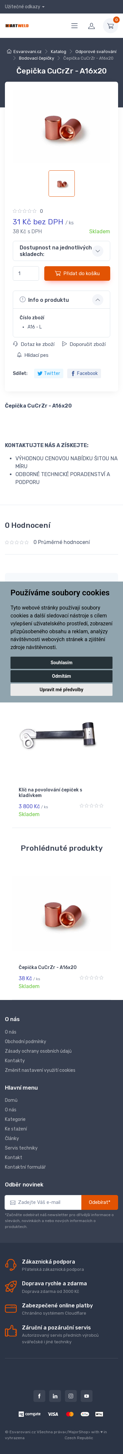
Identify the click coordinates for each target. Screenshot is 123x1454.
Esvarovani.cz (27, 51)
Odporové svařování (95, 51)
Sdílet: (20, 373)
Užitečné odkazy (22, 7)
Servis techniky (21, 1148)
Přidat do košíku (77, 273)
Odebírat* (100, 1202)
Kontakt (13, 1157)
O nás (10, 1032)
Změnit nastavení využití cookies (40, 1070)
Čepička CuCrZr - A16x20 (48, 967)
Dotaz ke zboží (33, 344)
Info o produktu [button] (44, 299)
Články (12, 1138)
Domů (11, 1100)
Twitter (48, 373)
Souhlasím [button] (61, 662)
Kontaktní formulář (25, 1167)
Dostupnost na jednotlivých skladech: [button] (56, 250)
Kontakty (15, 1061)
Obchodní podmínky (25, 1041)
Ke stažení (16, 1129)
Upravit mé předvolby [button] (61, 689)
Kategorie (15, 1119)
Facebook (84, 373)
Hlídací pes (33, 355)
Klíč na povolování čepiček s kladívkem (50, 792)
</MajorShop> (77, 1432)
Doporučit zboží (84, 344)
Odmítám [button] (61, 676)
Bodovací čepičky (36, 58)
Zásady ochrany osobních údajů (38, 1051)
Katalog (58, 51)
